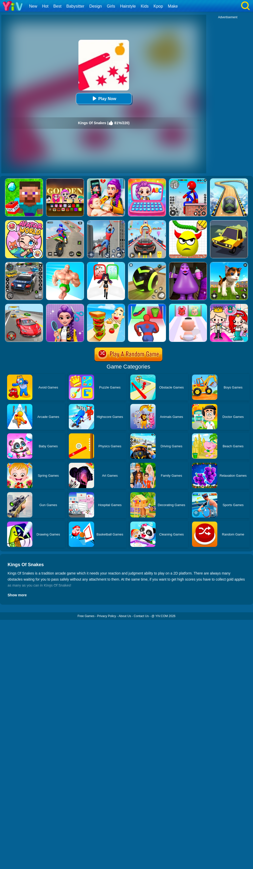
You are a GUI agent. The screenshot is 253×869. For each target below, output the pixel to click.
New (33, 6)
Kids (145, 6)
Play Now (103, 98)
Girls (111, 6)
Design (95, 6)
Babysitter (75, 6)
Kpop (158, 6)
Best (57, 6)
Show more (17, 595)
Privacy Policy (106, 616)
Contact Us (141, 616)
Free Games (85, 616)
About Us (125, 616)
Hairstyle (128, 6)
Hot (45, 6)
